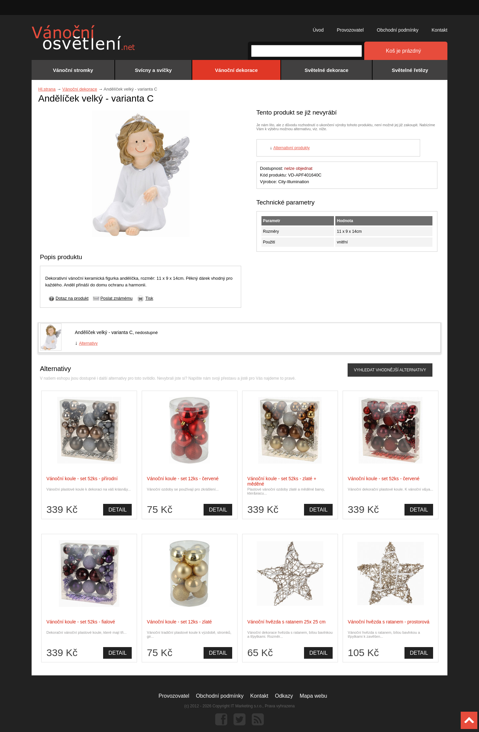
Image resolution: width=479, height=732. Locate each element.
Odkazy (284, 696)
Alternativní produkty (291, 148)
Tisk (149, 298)
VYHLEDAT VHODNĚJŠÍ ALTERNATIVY (390, 370)
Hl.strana (47, 89)
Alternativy (88, 343)
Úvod (318, 30)
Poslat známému (116, 298)
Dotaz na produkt (72, 298)
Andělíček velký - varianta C (104, 332)
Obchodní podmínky (397, 30)
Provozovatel (350, 30)
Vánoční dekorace (79, 89)
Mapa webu (313, 696)
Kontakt (439, 30)
